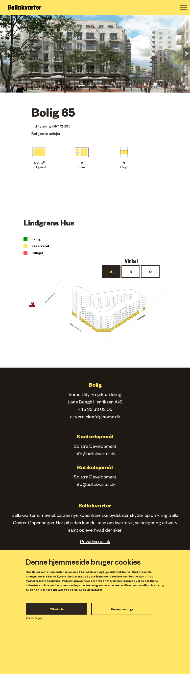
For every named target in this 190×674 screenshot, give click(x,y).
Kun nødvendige (122, 609)
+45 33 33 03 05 (95, 410)
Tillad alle (57, 609)
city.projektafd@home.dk (95, 417)
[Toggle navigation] (183, 7)
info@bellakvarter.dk (95, 454)
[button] (3, 54)
